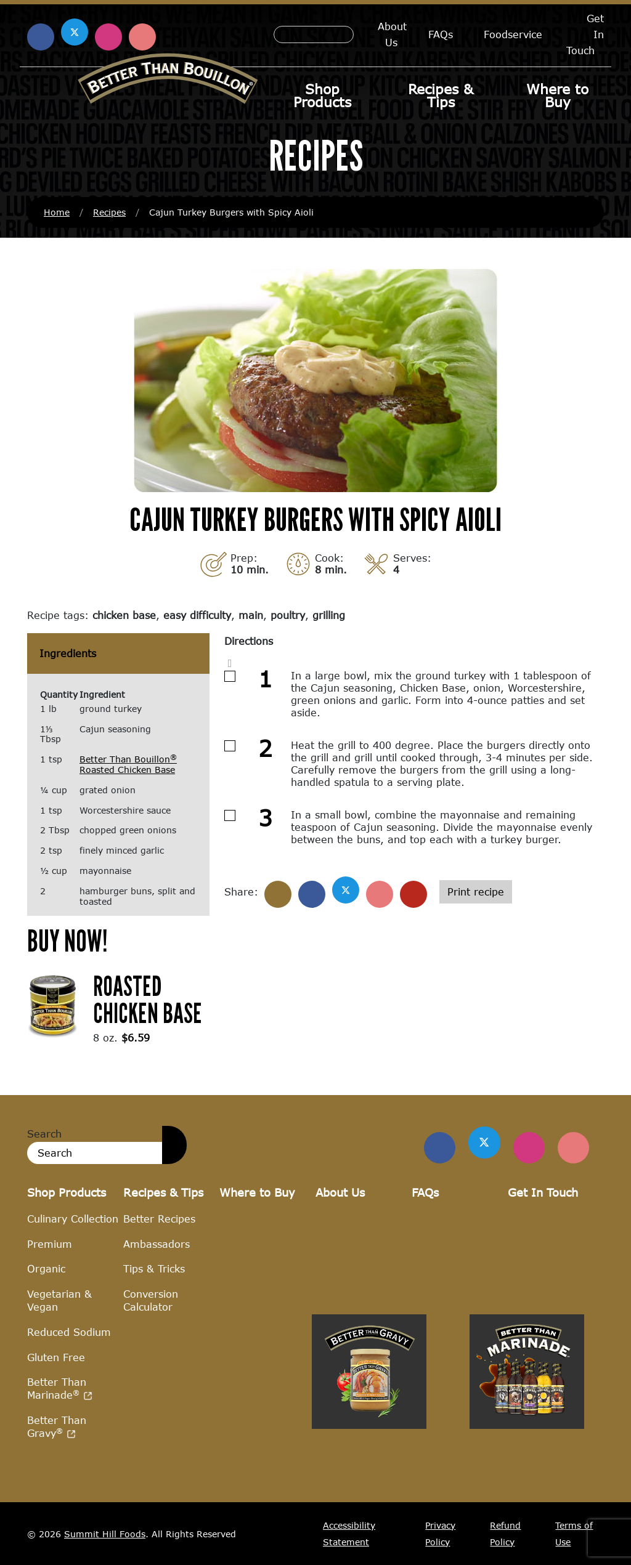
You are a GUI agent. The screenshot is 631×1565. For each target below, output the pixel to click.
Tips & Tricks (154, 1269)
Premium (49, 1244)
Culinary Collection (72, 1218)
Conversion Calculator (150, 1300)
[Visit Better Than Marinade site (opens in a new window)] (527, 1494)
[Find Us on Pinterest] (573, 1148)
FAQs (440, 34)
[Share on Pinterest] (379, 894)
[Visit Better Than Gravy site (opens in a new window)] (369, 1494)
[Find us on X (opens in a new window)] (74, 32)
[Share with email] (413, 894)
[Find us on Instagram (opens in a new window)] (108, 37)
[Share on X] (345, 890)
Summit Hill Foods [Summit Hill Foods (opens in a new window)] (104, 1534)
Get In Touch (543, 1193)
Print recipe (475, 891)
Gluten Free (56, 1357)
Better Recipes (159, 1218)
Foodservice (513, 34)
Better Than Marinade (59, 1389)
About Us (392, 34)
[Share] (277, 894)
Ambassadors (156, 1244)
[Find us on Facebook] (442, 1148)
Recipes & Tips (440, 95)
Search (44, 1133)
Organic (46, 1269)
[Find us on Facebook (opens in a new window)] (40, 37)
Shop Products (322, 95)
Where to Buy (557, 95)
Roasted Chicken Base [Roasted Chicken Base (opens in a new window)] (147, 999)
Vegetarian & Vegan (59, 1300)
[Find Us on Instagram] (530, 1148)
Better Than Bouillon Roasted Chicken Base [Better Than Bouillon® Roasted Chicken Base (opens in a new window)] (128, 764)
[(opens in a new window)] (53, 1004)
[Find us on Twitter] (486, 1142)
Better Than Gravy (56, 1426)
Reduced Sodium (69, 1332)
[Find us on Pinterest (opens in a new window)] (142, 37)
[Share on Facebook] (311, 894)
